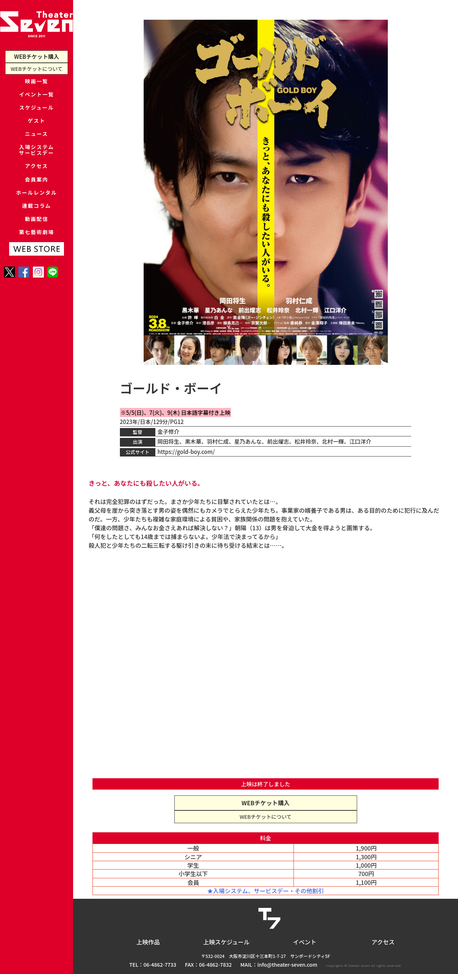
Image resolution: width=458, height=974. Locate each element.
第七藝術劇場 (36, 273)
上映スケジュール (226, 941)
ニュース (36, 149)
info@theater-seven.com (287, 964)
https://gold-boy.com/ (186, 451)
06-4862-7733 (160, 964)
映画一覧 (37, 82)
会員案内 (37, 206)
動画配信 (37, 256)
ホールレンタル (36, 222)
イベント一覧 (36, 99)
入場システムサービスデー (36, 169)
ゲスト (36, 133)
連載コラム (36, 239)
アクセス (36, 189)
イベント (305, 941)
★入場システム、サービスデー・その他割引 (265, 890)
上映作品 (148, 941)
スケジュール (36, 116)
